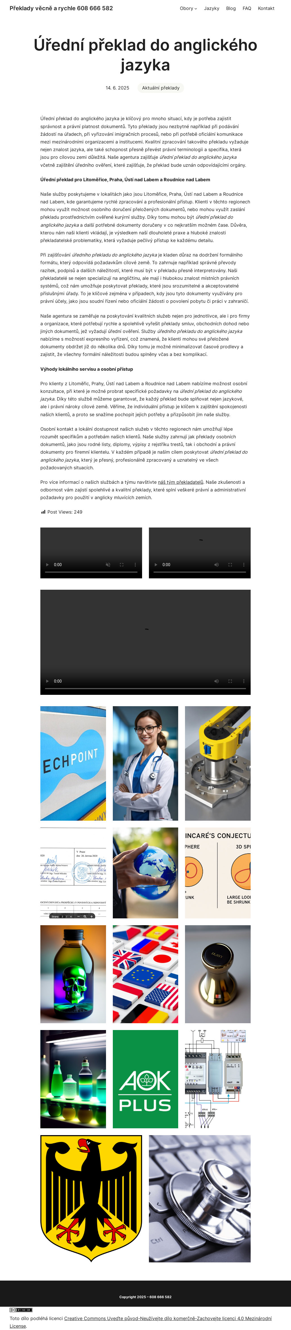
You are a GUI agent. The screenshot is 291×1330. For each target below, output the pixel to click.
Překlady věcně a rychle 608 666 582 (61, 8)
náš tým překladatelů (180, 482)
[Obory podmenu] (195, 8)
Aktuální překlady (161, 88)
